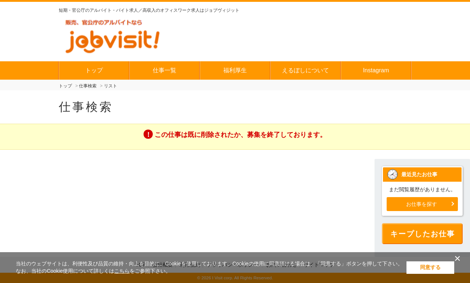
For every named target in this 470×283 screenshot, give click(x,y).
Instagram (376, 70)
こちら (122, 271)
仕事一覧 (164, 70)
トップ (94, 70)
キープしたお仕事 (422, 234)
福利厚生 (235, 70)
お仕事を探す (421, 204)
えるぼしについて (305, 70)
